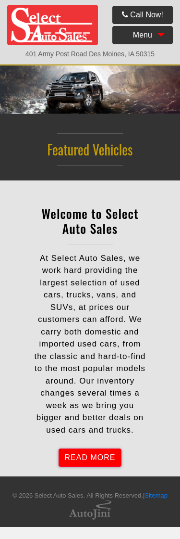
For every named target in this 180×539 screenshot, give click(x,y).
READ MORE (90, 457)
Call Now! (142, 15)
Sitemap (156, 495)
